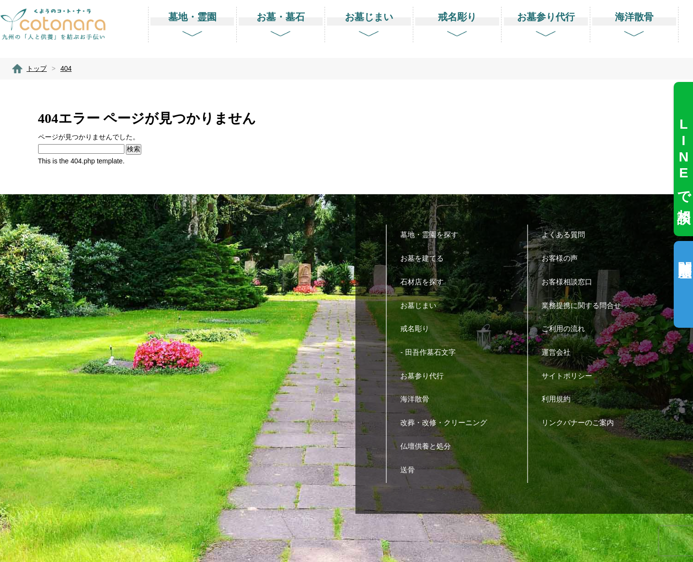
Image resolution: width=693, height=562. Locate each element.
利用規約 (560, 399)
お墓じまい (422, 305)
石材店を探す (425, 282)
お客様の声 (563, 258)
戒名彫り (418, 328)
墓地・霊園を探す (432, 234)
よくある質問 (567, 234)
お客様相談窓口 (570, 282)
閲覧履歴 (684, 253)
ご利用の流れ (567, 328)
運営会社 (560, 352)
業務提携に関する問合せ (585, 305)
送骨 (411, 470)
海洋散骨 (418, 399)
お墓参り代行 (425, 376)
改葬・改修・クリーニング (447, 422)
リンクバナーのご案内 (581, 422)
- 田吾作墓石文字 (431, 352)
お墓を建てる (425, 258)
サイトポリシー (570, 376)
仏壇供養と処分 (429, 446)
